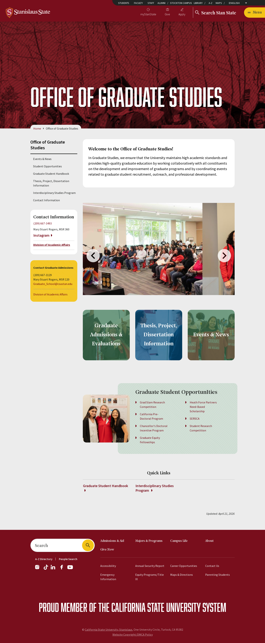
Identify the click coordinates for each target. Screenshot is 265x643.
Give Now (107, 549)
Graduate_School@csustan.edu (52, 284)
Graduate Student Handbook (51, 173)
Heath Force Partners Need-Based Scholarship (203, 411)
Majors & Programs (148, 541)
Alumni (161, 3)
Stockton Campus (181, 3)
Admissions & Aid (112, 541)
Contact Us (212, 566)
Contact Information (46, 200)
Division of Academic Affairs (51, 245)
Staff (151, 3)
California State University (156, 607)
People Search (68, 559)
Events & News (42, 159)
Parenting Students (217, 574)
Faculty (138, 3)
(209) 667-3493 (42, 223)
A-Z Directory (43, 559)
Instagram (41, 235)
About (209, 541)
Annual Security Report (149, 566)
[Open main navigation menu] (254, 12)
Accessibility (108, 566)
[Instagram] (38, 569)
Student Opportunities (47, 166)
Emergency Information (108, 577)
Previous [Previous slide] (93, 255)
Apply (182, 14)
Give (167, 14)
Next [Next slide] (224, 255)
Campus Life (179, 541)
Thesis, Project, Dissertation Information (51, 183)
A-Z (210, 3)
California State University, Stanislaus (108, 629)
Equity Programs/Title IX (149, 577)
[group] (142, 249)
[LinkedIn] (53, 569)
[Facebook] (63, 569)
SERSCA (194, 423)
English (234, 3)
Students (123, 3)
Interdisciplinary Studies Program (54, 193)
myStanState (148, 14)
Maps (219, 3)
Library (198, 3)
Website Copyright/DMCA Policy (132, 634)
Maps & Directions (181, 574)
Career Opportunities (183, 566)
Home (37, 128)
